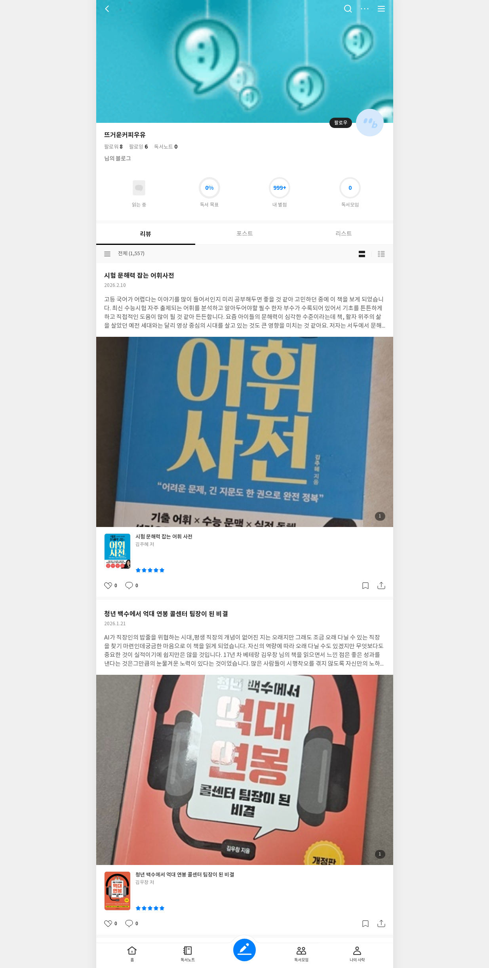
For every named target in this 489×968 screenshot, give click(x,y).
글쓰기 (244, 950)
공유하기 (381, 586)
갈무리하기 (365, 586)
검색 (348, 9)
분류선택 (107, 254)
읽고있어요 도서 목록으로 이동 (139, 188)
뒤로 (108, 9)
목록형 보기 (381, 254)
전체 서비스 (381, 9)
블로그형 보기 (362, 254)
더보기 (365, 9)
